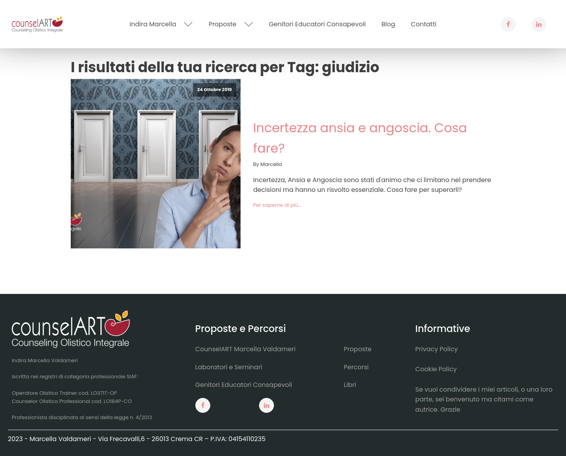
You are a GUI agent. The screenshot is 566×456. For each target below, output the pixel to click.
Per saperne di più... (277, 205)
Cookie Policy (436, 369)
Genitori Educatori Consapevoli (317, 24)
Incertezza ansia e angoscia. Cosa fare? (360, 138)
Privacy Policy (436, 349)
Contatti (423, 24)
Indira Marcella (161, 24)
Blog (388, 24)
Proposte (231, 24)
